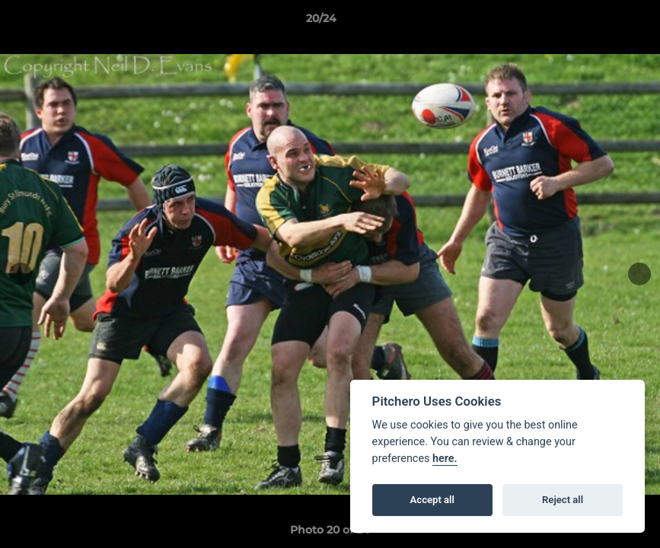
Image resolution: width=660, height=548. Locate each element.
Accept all (432, 499)
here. (445, 458)
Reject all (562, 499)
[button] (596, 22)
